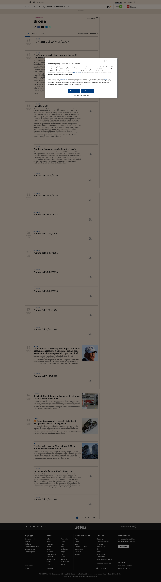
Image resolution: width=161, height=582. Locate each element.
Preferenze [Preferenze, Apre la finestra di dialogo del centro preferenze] (73, 90)
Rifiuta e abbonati (110, 61)
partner (106, 79)
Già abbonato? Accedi (81, 95)
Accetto (87, 90)
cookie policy (77, 72)
